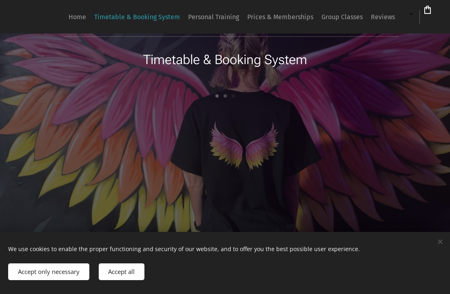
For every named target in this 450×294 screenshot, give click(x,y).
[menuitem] (244, 16)
